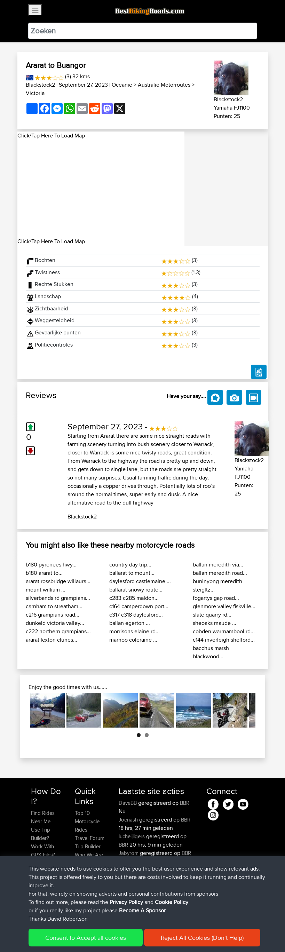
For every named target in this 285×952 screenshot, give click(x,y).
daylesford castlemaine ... (140, 581)
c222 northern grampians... (58, 631)
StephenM (131, 869)
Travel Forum (89, 838)
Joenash (129, 819)
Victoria (35, 93)
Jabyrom (129, 853)
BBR (184, 803)
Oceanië (122, 85)
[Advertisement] (100, 188)
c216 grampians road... (52, 615)
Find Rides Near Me (43, 817)
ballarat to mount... (132, 573)
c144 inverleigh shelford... (224, 640)
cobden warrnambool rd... (224, 631)
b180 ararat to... (44, 573)
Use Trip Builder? (40, 834)
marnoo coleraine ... (133, 640)
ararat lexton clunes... (51, 640)
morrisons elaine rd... (134, 631)
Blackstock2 (40, 85)
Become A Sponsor (42, 884)
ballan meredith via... (218, 565)
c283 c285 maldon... (134, 598)
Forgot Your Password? (44, 867)
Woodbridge (133, 878)
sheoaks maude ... (214, 623)
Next (245, 710)
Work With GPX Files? (43, 850)
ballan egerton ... (129, 623)
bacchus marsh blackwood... (211, 652)
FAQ (35, 896)
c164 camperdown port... (138, 606)
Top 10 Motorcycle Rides (87, 821)
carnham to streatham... (54, 606)
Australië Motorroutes (164, 85)
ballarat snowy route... (136, 590)
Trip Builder (88, 846)
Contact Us (87, 863)
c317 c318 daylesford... (136, 615)
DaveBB (128, 803)
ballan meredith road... (220, 573)
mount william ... (45, 590)
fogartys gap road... (216, 598)
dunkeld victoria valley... (55, 623)
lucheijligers (132, 836)
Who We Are (89, 854)
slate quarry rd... (212, 615)
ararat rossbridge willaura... (58, 581)
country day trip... (130, 565)
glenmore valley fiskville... (224, 606)
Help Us (84, 871)
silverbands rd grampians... (58, 598)
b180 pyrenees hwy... (51, 565)
